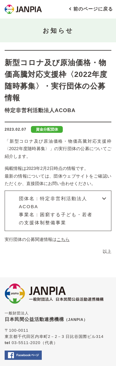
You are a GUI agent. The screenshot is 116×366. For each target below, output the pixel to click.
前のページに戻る (93, 8)
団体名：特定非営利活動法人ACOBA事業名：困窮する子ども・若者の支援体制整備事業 (55, 210)
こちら (63, 239)
